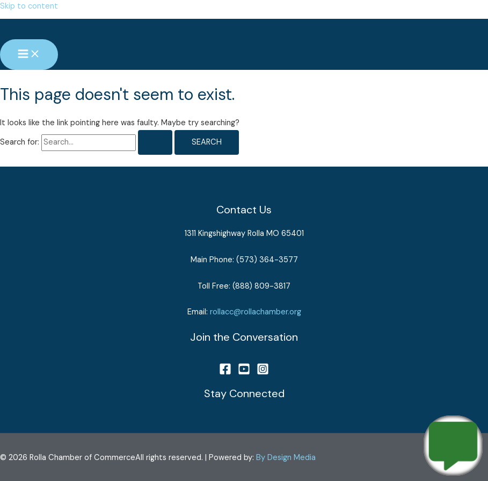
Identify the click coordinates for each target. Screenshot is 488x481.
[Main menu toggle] (29, 54)
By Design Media (286, 458)
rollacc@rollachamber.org (255, 312)
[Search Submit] (155, 142)
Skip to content (29, 6)
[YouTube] (244, 373)
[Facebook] (225, 373)
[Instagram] (263, 373)
